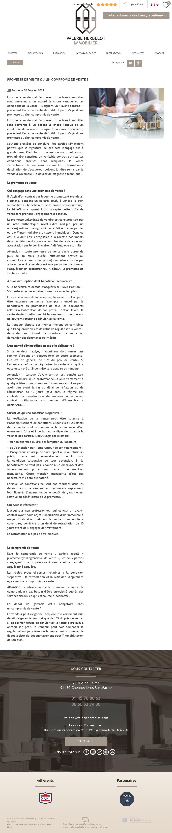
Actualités (138, 53)
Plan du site (12, 824)
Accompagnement (86, 53)
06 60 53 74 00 (86, 704)
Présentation (113, 53)
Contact (159, 53)
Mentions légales (28, 824)
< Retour (15, 62)
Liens (9, 827)
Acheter (12, 53)
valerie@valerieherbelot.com (86, 718)
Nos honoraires (44, 824)
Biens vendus (35, 53)
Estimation (59, 53)
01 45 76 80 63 (86, 698)
